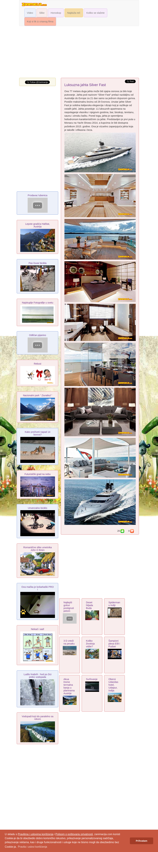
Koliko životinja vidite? (90, 643)
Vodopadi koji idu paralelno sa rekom (37, 717)
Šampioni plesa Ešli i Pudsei (114, 643)
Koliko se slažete (95, 13)
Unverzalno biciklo (37, 508)
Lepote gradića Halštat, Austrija (37, 225)
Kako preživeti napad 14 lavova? (37, 433)
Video (30, 13)
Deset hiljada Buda (89, 605)
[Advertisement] (79, 52)
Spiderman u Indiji (114, 604)
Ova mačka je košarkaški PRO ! (37, 588)
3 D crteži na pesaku (69, 642)
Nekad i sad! (37, 629)
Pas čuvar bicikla (37, 263)
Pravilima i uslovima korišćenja (35, 834)
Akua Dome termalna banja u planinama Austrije (69, 686)
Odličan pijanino (37, 335)
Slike (42, 13)
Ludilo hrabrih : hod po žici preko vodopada (37, 675)
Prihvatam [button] (141, 840)
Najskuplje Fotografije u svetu (37, 302)
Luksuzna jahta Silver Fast (85, 85)
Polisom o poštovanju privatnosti (74, 834)
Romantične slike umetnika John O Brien (37, 548)
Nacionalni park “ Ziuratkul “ (37, 395)
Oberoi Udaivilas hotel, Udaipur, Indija (113, 685)
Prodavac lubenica (37, 195)
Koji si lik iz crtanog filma (40, 21)
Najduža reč (73, 13)
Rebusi (37, 363)
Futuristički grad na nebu (37, 474)
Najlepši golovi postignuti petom (69, 606)
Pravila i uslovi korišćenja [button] (32, 846)
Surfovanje (92, 679)
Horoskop (56, 13)
